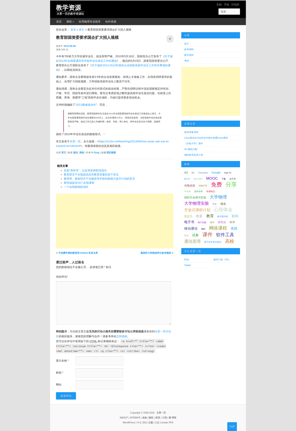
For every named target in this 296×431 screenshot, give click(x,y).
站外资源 (110, 21)
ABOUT (124, 417)
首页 (59, 21)
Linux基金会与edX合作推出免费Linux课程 (206, 137)
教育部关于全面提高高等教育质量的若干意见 (91, 174)
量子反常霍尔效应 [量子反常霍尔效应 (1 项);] (212, 242)
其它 (81, 29)
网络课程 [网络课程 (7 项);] (218, 228)
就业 (75, 152)
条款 (144, 417)
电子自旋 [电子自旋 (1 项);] (202, 222)
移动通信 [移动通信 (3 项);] (191, 228)
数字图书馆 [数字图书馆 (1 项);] (222, 216)
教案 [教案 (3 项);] (199, 216)
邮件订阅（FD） (222, 259)
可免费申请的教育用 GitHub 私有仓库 (78, 253)
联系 (157, 417)
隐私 (151, 417)
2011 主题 (147, 422)
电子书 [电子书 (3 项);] (189, 222)
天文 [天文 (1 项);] (214, 204)
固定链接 (111, 152)
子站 (226, 4)
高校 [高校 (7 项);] (229, 241)
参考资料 (189, 49)
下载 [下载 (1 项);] (223, 179)
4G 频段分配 (190, 149)
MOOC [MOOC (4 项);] (212, 178)
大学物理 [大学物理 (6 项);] (218, 197)
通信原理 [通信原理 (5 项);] (192, 241)
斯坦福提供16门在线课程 (79, 182)
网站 (58, 384)
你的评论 (62, 276)
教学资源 (68, 7)
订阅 (164, 417)
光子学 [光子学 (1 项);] (232, 179)
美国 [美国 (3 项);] (234, 228)
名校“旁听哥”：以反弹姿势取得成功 (85, 170)
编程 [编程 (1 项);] (203, 229)
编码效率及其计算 (193, 155)
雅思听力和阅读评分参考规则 (156, 253)
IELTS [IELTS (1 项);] (187, 179)
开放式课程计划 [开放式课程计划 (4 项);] (197, 210)
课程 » (70, 21)
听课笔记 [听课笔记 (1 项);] (211, 191)
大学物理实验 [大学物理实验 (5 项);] (196, 203)
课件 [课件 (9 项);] (207, 234)
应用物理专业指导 (90, 21)
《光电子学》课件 (193, 143)
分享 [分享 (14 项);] (231, 184)
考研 (186, 60)
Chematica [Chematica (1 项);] (203, 173)
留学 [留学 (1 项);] (212, 222)
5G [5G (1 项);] (193, 173)
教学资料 (189, 55)
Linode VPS (166, 422)
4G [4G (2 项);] (186, 172)
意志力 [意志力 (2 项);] (188, 216)
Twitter (187, 265)
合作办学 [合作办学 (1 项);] (198, 191)
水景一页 (75, 141)
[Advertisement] (114, 221)
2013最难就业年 (86, 104)
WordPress (129, 422)
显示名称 (62, 360)
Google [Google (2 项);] (216, 172)
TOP (232, 426)
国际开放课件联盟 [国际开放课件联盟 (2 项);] (195, 197)
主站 (219, 4)
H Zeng (95, 152)
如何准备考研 (191, 132)
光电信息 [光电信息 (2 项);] (189, 185)
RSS (186, 259)
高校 (81, 152)
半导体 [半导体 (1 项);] (187, 191)
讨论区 (235, 4)
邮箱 (59, 372)
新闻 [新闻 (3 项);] (235, 216)
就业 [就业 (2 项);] (223, 203)
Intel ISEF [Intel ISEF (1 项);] (198, 179)
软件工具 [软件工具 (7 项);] (225, 234)
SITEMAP (135, 417)
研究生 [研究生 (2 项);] (222, 222)
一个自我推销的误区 (76, 186)
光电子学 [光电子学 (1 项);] (203, 186)
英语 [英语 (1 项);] (186, 235)
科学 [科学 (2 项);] (232, 222)
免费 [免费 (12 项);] (216, 185)
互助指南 (121, 336)
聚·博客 (172, 417)
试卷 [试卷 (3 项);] (195, 235)
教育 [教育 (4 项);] (210, 216)
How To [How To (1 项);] (227, 173)
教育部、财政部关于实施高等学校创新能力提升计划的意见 (99, 178)
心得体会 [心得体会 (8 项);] (223, 209)
